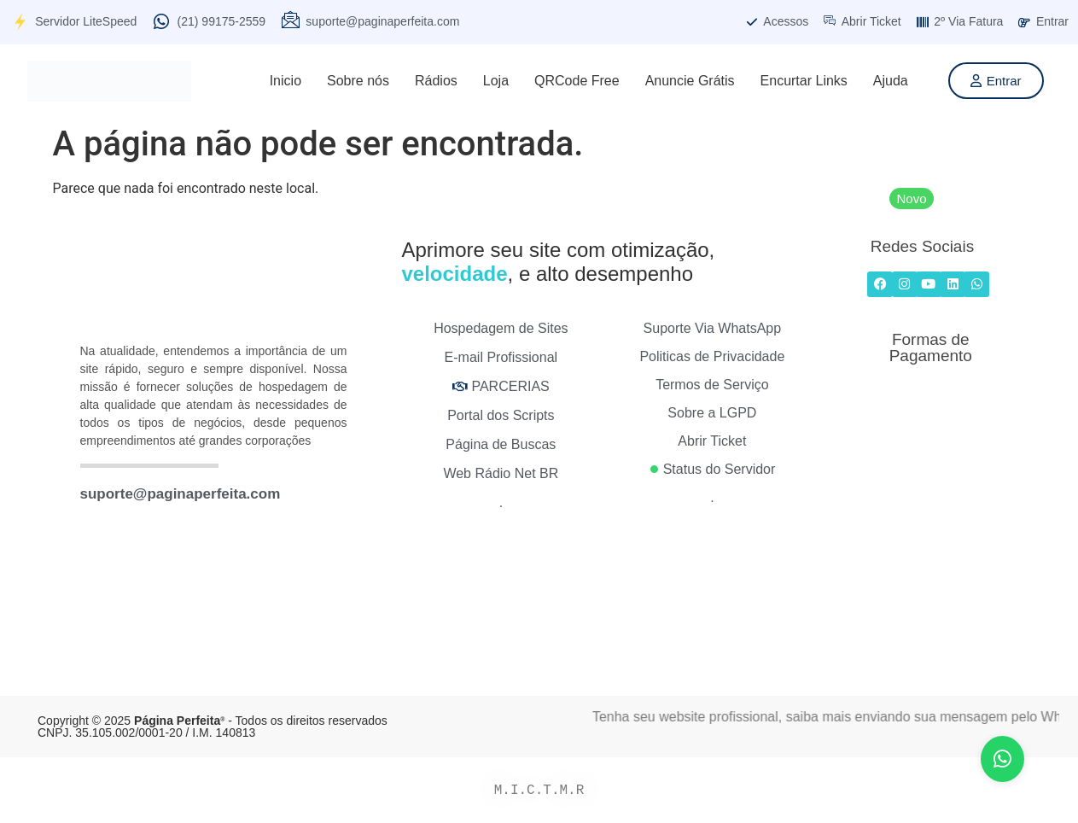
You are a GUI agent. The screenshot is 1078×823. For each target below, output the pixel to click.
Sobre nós (358, 80)
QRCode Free (577, 80)
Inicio (285, 80)
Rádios (436, 80)
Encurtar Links (804, 80)
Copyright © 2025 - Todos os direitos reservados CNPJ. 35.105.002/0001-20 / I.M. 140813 (212, 726)
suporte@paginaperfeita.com (180, 494)
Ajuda (890, 80)
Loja (496, 80)
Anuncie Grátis (690, 80)
